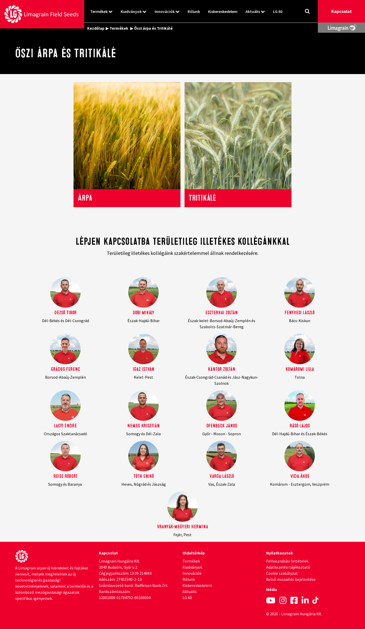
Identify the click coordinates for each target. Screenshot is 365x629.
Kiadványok (131, 11)
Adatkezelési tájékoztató (288, 567)
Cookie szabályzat (282, 573)
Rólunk (194, 11)
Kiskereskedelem (223, 11)
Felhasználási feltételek (287, 561)
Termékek (99, 11)
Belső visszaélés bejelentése (291, 579)
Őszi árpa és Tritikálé (153, 28)
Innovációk (165, 11)
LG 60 (277, 11)
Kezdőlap (95, 28)
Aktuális (253, 11)
